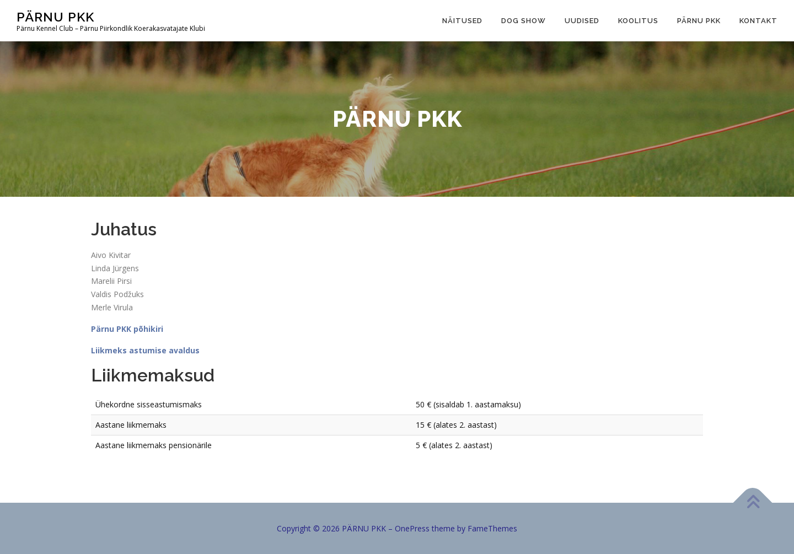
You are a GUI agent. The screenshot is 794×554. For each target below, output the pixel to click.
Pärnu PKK (699, 21)
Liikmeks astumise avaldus (145, 350)
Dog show (523, 21)
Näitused (462, 21)
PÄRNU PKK (55, 16)
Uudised (582, 21)
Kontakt (758, 21)
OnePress (412, 528)
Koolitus (638, 21)
